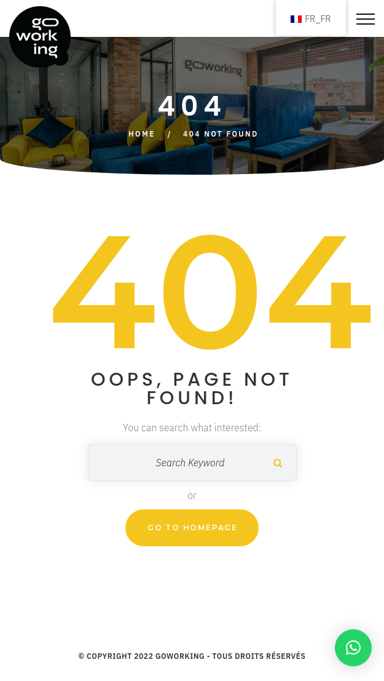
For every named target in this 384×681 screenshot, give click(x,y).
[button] (353, 647)
